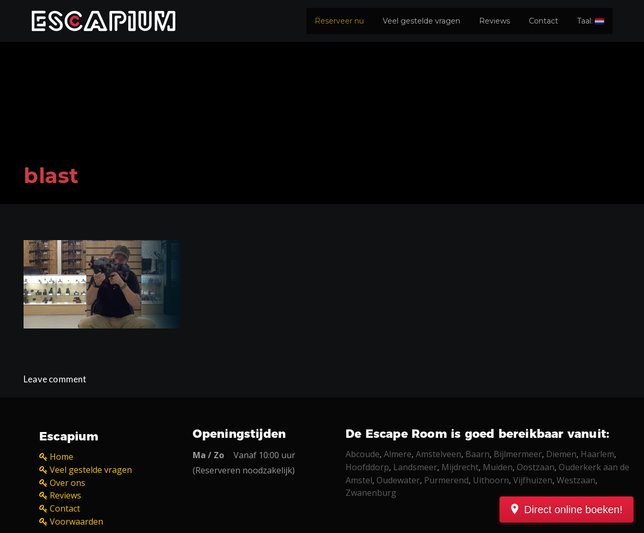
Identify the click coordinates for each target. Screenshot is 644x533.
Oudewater (398, 480)
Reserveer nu (339, 21)
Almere (398, 454)
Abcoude (363, 454)
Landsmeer (415, 467)
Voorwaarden (76, 521)
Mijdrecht (460, 467)
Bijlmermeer (518, 454)
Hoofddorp (367, 467)
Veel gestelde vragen (421, 21)
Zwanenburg (371, 492)
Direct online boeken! (573, 509)
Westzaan (576, 480)
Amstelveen (438, 454)
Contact (543, 21)
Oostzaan (535, 467)
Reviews (494, 21)
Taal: (590, 21)
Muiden (498, 467)
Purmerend (446, 480)
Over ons (67, 483)
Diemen (561, 454)
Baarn (477, 454)
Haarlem (597, 454)
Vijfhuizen (532, 480)
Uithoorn (491, 480)
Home (61, 456)
